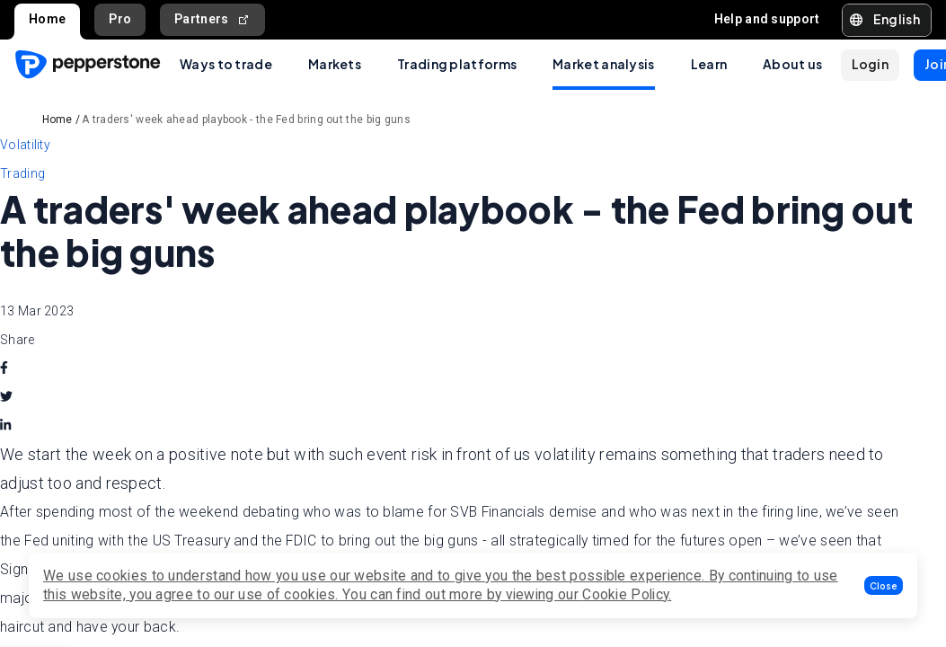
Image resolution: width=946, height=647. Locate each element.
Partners (212, 19)
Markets (334, 64)
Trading (22, 173)
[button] (883, 585)
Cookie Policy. (626, 594)
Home (47, 19)
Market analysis (604, 64)
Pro (120, 19)
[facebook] (4, 368)
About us (792, 64)
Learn (709, 64)
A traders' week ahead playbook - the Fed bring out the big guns (246, 119)
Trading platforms (457, 64)
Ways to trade (226, 64)
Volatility (25, 144)
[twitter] (6, 397)
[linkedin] (5, 426)
